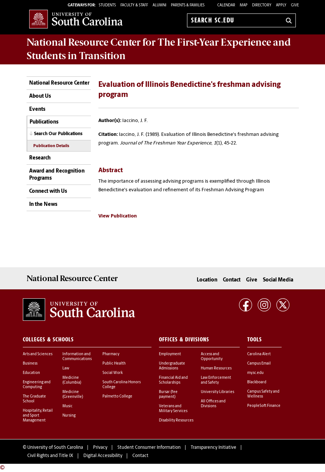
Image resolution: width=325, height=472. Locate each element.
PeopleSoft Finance (263, 406)
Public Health (114, 364)
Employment (170, 354)
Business (30, 364)
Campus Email (259, 364)
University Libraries (217, 392)
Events (37, 109)
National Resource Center (59, 83)
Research (39, 158)
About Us (40, 96)
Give (295, 5)
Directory (262, 5)
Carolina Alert (259, 354)
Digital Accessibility (102, 456)
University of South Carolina (55, 447)
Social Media (278, 280)
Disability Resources (176, 420)
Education (31, 373)
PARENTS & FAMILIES (188, 5)
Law (65, 368)
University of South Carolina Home (76, 19)
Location (207, 280)
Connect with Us (48, 191)
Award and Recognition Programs (57, 175)
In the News (43, 204)
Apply (281, 5)
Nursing (69, 416)
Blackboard (256, 382)
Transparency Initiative (213, 447)
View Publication (117, 216)
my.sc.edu (255, 373)
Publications (44, 122)
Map (244, 5)
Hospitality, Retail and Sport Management (38, 416)
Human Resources (216, 368)
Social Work (112, 373)
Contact (231, 280)
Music (67, 406)
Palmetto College (117, 397)
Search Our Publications (58, 134)
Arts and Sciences (37, 354)
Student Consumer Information (149, 447)
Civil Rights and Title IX (50, 456)
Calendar (226, 5)
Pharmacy (110, 354)
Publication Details (51, 146)
